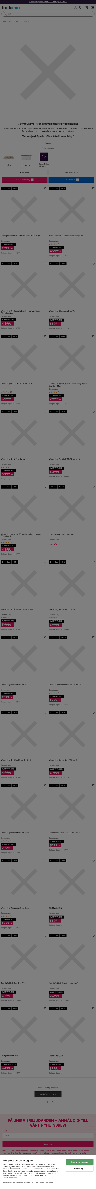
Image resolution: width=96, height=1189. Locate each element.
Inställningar (79, 1168)
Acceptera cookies (79, 1162)
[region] (48, 1172)
